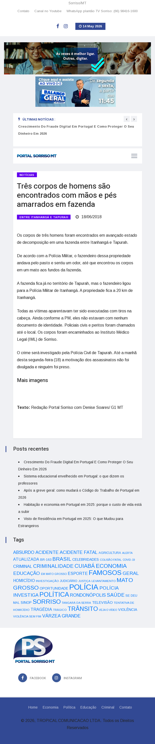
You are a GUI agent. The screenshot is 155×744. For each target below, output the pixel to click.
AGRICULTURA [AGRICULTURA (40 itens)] (110, 553)
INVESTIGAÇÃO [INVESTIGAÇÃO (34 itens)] (47, 580)
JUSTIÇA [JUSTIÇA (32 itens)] (84, 580)
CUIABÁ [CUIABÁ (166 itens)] (85, 566)
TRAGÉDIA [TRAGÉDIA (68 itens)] (41, 609)
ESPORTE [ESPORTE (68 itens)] (78, 573)
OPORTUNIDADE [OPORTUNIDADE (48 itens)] (54, 588)
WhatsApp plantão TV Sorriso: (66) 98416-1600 (102, 11)
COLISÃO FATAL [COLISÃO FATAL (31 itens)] (111, 559)
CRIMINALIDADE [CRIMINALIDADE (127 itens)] (53, 566)
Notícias (26, 174)
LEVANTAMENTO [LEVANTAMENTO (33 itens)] (104, 580)
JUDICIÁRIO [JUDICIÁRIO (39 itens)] (68, 581)
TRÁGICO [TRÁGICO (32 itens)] (60, 609)
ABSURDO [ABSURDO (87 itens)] (23, 552)
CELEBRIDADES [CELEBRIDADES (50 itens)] (85, 559)
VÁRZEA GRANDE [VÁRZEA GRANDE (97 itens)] (61, 615)
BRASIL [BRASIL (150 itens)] (61, 559)
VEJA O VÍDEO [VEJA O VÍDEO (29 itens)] (108, 609)
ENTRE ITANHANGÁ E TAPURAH (43, 217)
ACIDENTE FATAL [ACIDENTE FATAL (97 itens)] (79, 552)
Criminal (107, 707)
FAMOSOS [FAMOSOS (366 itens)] (105, 572)
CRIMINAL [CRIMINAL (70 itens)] (22, 566)
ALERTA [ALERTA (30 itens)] (127, 552)
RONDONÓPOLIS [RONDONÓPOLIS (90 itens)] (88, 595)
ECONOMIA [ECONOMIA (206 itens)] (111, 565)
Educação (88, 707)
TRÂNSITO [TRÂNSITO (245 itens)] (83, 608)
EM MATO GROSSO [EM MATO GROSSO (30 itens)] (54, 573)
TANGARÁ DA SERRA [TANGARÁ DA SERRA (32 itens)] (76, 602)
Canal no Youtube (47, 11)
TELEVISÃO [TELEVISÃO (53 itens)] (102, 602)
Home (33, 707)
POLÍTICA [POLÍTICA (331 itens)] (54, 594)
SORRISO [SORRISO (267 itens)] (47, 601)
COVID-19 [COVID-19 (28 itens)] (129, 559)
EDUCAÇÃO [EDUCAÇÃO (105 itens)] (26, 573)
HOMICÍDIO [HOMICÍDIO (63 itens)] (24, 580)
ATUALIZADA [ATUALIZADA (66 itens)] (26, 559)
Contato (23, 11)
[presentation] (127, 119)
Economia (50, 707)
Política (69, 707)
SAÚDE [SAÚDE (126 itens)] (115, 595)
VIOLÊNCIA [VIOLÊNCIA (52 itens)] (127, 610)
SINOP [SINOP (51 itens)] (26, 602)
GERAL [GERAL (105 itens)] (131, 573)
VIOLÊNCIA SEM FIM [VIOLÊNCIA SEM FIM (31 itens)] (27, 616)
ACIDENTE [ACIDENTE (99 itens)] (47, 552)
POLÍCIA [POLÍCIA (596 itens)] (83, 587)
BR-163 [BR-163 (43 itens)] (45, 559)
